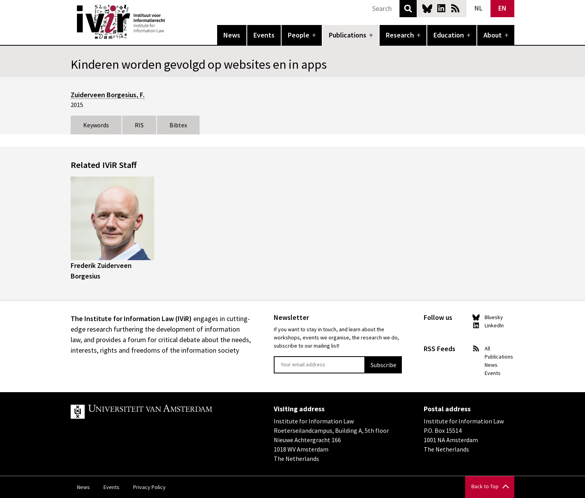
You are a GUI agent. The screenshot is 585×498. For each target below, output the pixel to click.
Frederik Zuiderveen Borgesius (101, 270)
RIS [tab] (139, 125)
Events (264, 34)
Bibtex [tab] (178, 125)
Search (408, 8)
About (492, 34)
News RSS (455, 8)
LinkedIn (441, 8)
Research (400, 34)
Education (448, 34)
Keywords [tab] (96, 125)
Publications (347, 34)
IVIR (170, 22)
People (298, 34)
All (487, 348)
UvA (161, 412)
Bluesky (427, 8)
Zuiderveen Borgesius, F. (107, 94)
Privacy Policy (149, 487)
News (231, 34)
